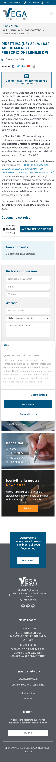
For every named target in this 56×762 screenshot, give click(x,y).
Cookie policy (28, 693)
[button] (6, 66)
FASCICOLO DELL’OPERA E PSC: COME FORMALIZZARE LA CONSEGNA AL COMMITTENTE (28, 653)
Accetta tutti (28, 404)
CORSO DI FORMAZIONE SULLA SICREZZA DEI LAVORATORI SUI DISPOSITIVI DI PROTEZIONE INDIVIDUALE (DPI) (27, 169)
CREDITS (28, 751)
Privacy (28, 698)
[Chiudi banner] (51, 345)
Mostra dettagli (39, 395)
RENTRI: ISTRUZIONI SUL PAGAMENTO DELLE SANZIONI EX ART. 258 (28, 636)
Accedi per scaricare (36, 229)
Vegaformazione (28, 679)
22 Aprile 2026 (28, 628)
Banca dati (15, 443)
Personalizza (28, 414)
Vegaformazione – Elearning (28, 685)
